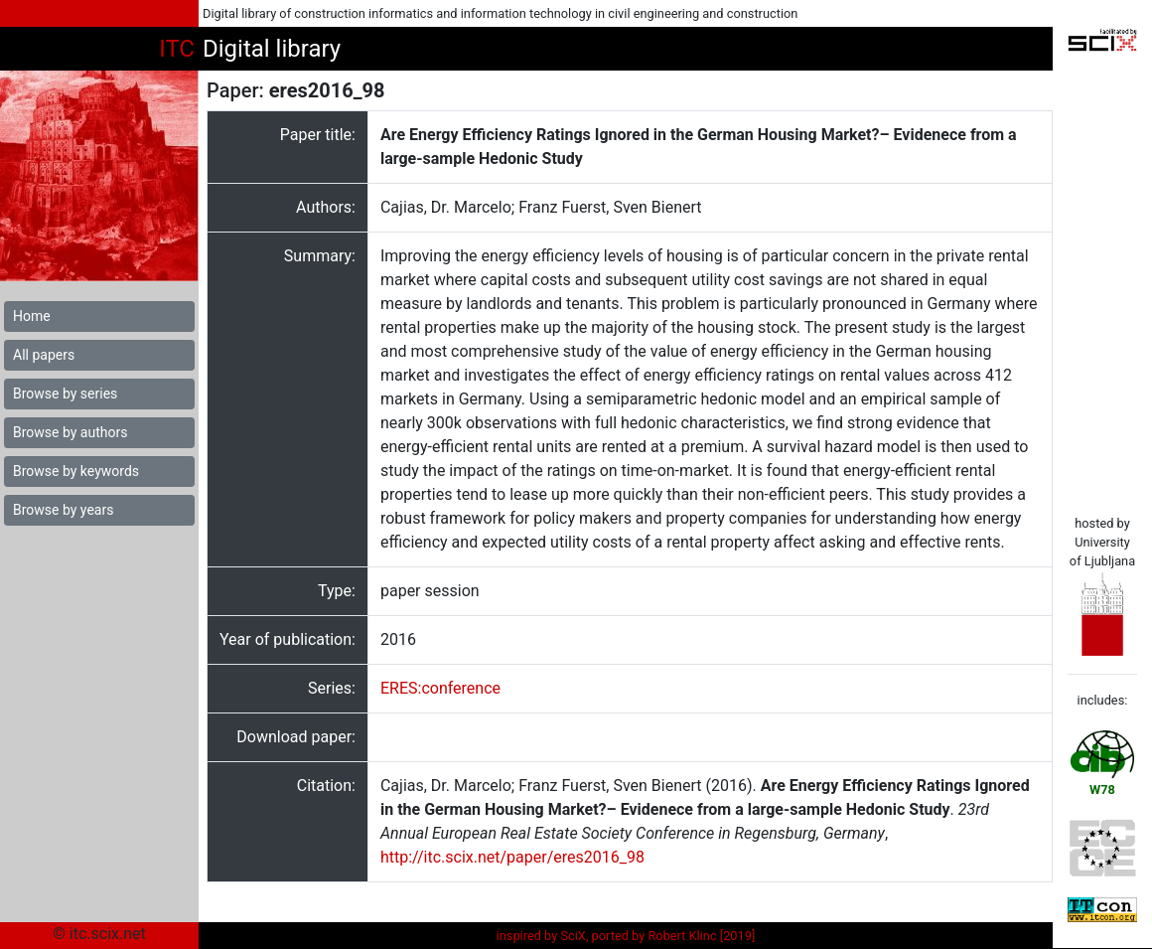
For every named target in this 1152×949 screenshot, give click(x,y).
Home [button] (32, 316)
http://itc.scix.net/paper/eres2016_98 (512, 857)
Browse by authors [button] (70, 432)
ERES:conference (440, 688)
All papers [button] (43, 355)
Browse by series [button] (65, 393)
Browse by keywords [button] (76, 471)
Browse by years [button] (63, 510)
